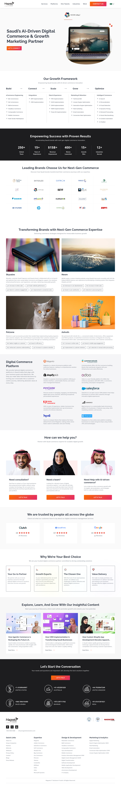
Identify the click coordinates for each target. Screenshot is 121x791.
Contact (8, 757)
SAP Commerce (38, 749)
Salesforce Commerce (40, 747)
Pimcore (36, 759)
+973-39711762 (60, 702)
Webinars (9, 752)
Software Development (69, 764)
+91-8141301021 (99, 702)
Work (85, 4)
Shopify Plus (37, 752)
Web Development (67, 770)
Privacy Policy (10, 754)
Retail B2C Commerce (68, 741)
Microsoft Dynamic (39, 775)
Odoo (35, 770)
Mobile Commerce (67, 754)
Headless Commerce (68, 747)
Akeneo (36, 762)
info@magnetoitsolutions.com (27, 732)
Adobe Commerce (39, 744)
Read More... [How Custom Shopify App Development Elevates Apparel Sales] (86, 650)
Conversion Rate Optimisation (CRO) (100, 752)
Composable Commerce (69, 749)
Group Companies (11, 744)
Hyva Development (67, 752)
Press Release (10, 762)
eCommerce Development (70, 772)
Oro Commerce (38, 757)
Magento (36, 741)
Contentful (37, 764)
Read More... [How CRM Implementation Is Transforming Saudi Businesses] (49, 650)
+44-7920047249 (99, 688)
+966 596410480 (22, 702)
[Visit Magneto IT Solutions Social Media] (7, 727)
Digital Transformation (68, 762)
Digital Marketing (94, 741)
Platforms (54, 4)
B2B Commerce (66, 744)
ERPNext (36, 767)
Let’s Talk (23, 497)
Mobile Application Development (71, 767)
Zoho (35, 772)
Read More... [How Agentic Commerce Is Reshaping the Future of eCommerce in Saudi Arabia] (12, 650)
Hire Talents (65, 4)
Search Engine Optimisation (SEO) (99, 744)
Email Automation (94, 749)
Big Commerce (38, 754)
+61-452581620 (60, 688)
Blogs (7, 759)
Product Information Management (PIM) (73, 757)
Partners (8, 747)
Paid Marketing (93, 747)
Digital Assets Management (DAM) (72, 759)
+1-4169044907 (21, 688)
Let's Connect (14, 48)
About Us (9, 741)
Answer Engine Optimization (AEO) (99, 754)
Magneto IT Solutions (52, 782)
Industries (76, 4)
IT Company (65, 775)
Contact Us (98, 4)
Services (44, 4)
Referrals (8, 749)
